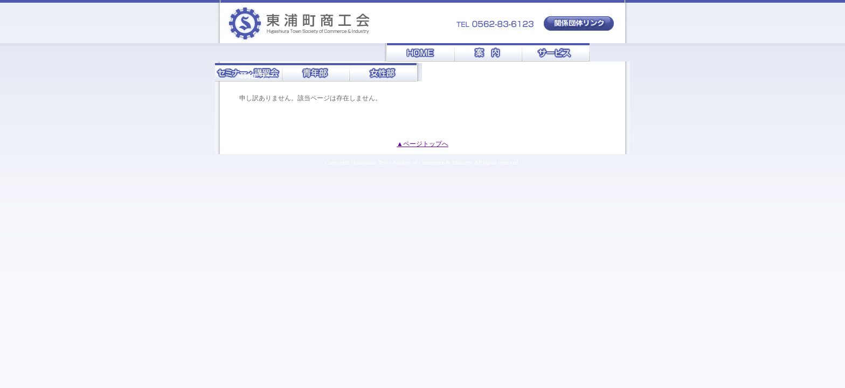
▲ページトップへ (422, 144)
